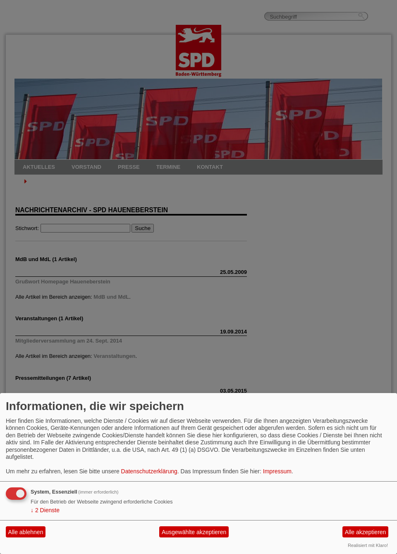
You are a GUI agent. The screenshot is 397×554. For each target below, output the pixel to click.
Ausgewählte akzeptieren (194, 532)
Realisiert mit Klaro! (368, 545)
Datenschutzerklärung (149, 471)
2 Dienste (45, 510)
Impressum (277, 471)
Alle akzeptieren (365, 532)
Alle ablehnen (25, 532)
